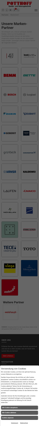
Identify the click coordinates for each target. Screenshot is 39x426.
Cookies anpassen (8, 418)
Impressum (14, 423)
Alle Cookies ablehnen (9, 412)
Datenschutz (24, 423)
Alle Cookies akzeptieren (10, 407)
